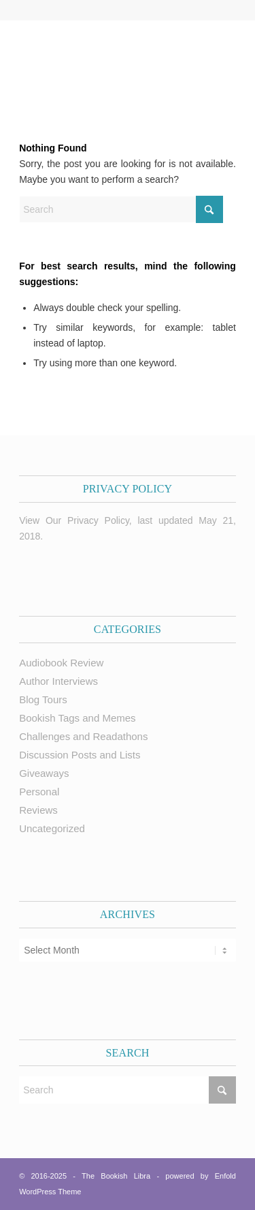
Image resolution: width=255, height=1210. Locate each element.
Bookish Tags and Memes (77, 718)
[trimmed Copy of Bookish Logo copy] (105, 59)
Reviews (38, 810)
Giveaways (44, 773)
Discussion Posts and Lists (79, 755)
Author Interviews (58, 681)
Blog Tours (43, 699)
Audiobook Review (61, 662)
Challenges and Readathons (83, 736)
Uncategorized (52, 828)
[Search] (121, 209)
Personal (39, 791)
